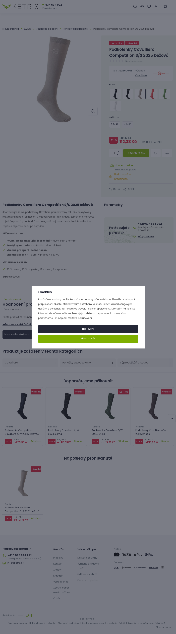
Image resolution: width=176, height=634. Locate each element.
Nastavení (88, 329)
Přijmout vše (88, 338)
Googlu (82, 309)
